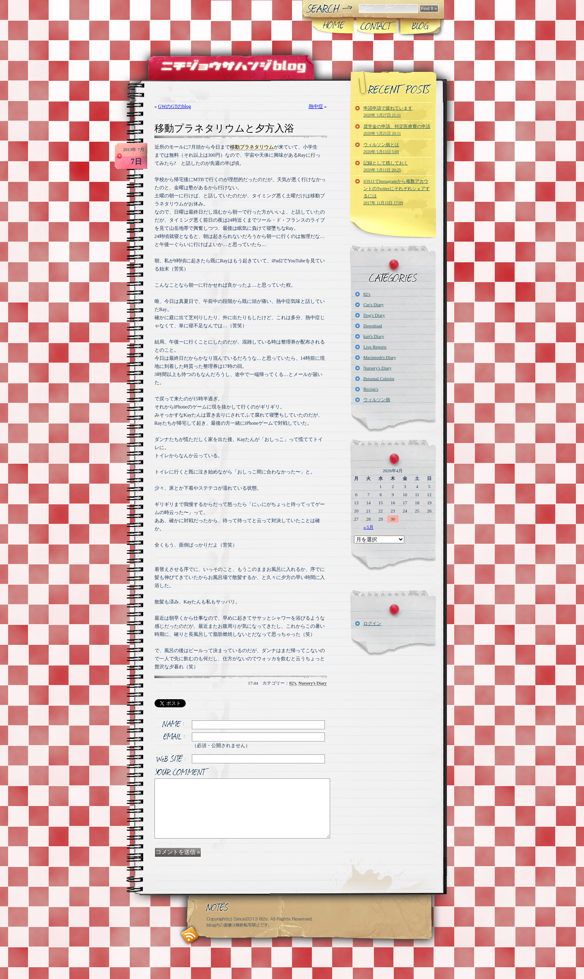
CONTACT (376, 26)
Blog (419, 26)
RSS (190, 935)
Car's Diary (373, 304)
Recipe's (370, 389)
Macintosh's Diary (379, 357)
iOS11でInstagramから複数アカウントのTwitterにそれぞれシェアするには (396, 192)
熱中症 (316, 106)
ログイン (372, 623)
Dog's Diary (374, 315)
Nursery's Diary (312, 683)
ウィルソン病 (376, 399)
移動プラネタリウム (252, 147)
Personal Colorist (378, 378)
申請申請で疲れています (387, 111)
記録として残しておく (385, 166)
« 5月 (368, 527)
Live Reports (374, 346)
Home (333, 26)
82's (292, 683)
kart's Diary (373, 336)
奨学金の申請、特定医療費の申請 (396, 130)
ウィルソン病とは (381, 148)
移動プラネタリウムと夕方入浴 (224, 128)
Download (372, 325)
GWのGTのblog (174, 106)
